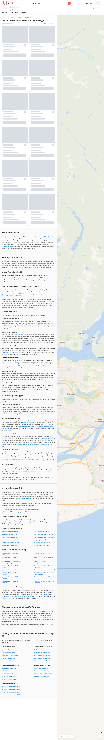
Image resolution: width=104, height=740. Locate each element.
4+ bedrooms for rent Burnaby (42, 661)
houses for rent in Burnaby (22, 335)
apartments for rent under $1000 (12, 294)
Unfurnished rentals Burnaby (9, 671)
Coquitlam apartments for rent (10, 537)
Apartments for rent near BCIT (10, 557)
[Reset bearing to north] (101, 737)
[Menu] (97, 3)
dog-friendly (43, 409)
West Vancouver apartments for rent (11, 540)
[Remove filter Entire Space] (17, 12)
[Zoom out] (101, 735)
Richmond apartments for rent (10, 534)
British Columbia (49, 237)
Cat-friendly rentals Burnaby (9, 679)
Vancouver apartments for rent (10, 531)
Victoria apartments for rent (41, 545)
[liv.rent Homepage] (6, 3)
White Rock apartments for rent (10, 545)
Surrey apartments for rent (41, 531)
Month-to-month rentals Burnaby (43, 673)
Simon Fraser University (24, 498)
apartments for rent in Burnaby (37, 323)
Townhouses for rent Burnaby (10, 655)
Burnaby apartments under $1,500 (11, 689)
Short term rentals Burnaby (41, 671)
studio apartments (15, 303)
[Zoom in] (101, 732)
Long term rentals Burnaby (41, 668)
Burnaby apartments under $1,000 (11, 686)
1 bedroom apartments (24, 301)
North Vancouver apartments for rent (44, 534)
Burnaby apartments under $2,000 (11, 692)
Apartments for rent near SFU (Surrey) (44, 570)
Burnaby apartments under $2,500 (11, 695)
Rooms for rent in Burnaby (10, 387)
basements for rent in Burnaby (11, 362)
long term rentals (13, 307)
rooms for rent (12, 458)
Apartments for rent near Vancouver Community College (11, 562)
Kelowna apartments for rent (42, 542)
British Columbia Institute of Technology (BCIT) (20, 596)
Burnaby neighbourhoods (15, 296)
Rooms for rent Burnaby (8, 661)
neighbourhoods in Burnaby (26, 520)
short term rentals (26, 307)
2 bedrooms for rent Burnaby (42, 655)
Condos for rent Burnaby (8, 652)
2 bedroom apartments (39, 301)
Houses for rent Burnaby (8, 658)
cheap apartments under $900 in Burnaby (31, 468)
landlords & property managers (14, 263)
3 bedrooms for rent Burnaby (42, 658)
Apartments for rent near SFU (42, 553)
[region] (80, 377)
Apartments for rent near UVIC (10, 570)
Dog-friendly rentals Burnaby (9, 676)
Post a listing (88, 3)
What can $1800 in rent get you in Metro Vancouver (19, 512)
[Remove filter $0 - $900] (25, 12)
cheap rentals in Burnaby (25, 292)
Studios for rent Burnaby (40, 650)
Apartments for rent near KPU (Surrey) (44, 577)
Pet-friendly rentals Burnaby (9, 673)
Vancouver (38, 237)
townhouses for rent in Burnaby (11, 352)
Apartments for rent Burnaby (9, 650)
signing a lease (44, 263)
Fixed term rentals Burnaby (41, 676)
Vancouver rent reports (14, 282)
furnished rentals (36, 305)
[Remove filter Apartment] (8, 12)
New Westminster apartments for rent (44, 537)
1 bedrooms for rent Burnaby (42, 652)
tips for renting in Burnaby (44, 267)
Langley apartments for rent (41, 540)
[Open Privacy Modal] (13, 3)
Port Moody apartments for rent (10, 542)
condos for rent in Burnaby (37, 374)
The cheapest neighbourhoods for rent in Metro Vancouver (21, 509)
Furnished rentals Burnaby (9, 668)
